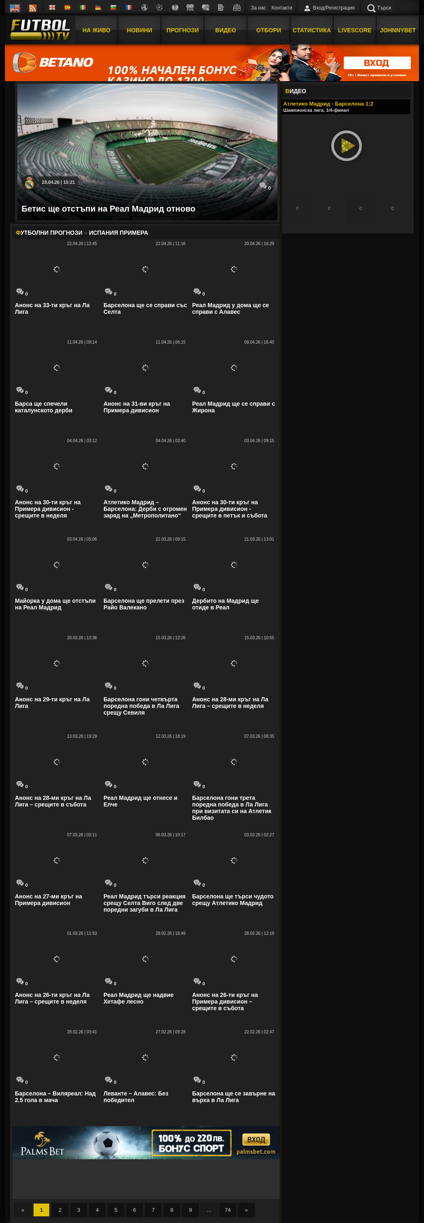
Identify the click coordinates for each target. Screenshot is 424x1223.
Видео (225, 30)
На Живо (96, 30)
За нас (258, 8)
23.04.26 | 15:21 (58, 182)
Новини (139, 30)
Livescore (355, 30)
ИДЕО (295, 91)
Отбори (268, 30)
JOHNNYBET (398, 30)
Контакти (282, 8)
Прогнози (182, 30)
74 (228, 1210)
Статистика (312, 30)
